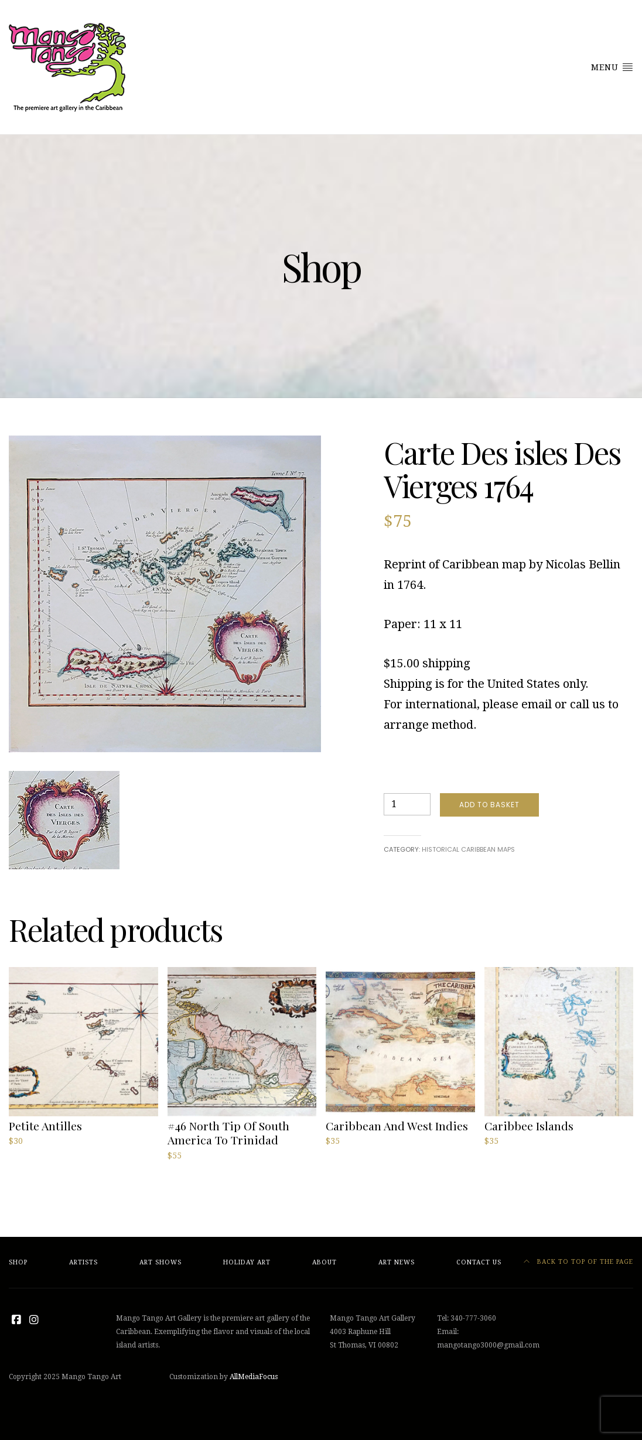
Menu (612, 66)
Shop (18, 1262)
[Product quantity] (407, 804)
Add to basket (489, 805)
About (324, 1262)
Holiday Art (247, 1262)
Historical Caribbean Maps (468, 849)
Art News (396, 1262)
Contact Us (478, 1262)
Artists (83, 1262)
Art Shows (160, 1262)
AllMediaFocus (254, 1377)
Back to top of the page (578, 1262)
